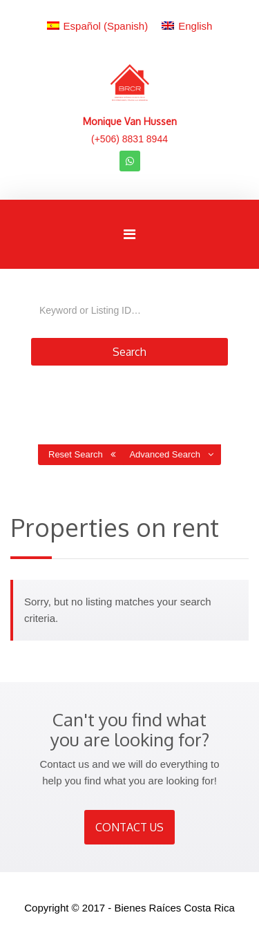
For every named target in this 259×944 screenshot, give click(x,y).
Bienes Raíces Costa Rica (175, 908)
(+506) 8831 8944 (129, 138)
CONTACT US (129, 827)
